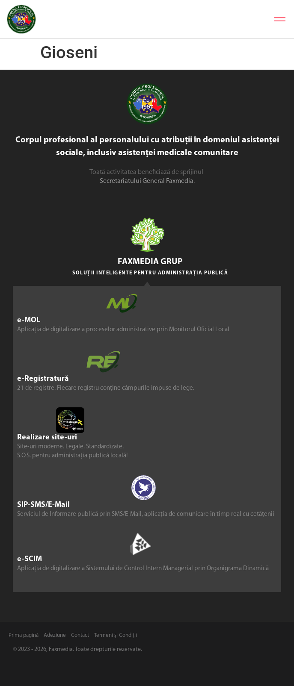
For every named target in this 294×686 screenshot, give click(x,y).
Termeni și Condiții (115, 635)
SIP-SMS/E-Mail (43, 505)
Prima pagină (24, 635)
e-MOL (28, 320)
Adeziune (55, 635)
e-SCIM (29, 559)
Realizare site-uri (47, 437)
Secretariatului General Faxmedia (146, 181)
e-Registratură (43, 379)
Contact (80, 635)
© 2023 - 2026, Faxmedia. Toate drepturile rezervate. (77, 649)
